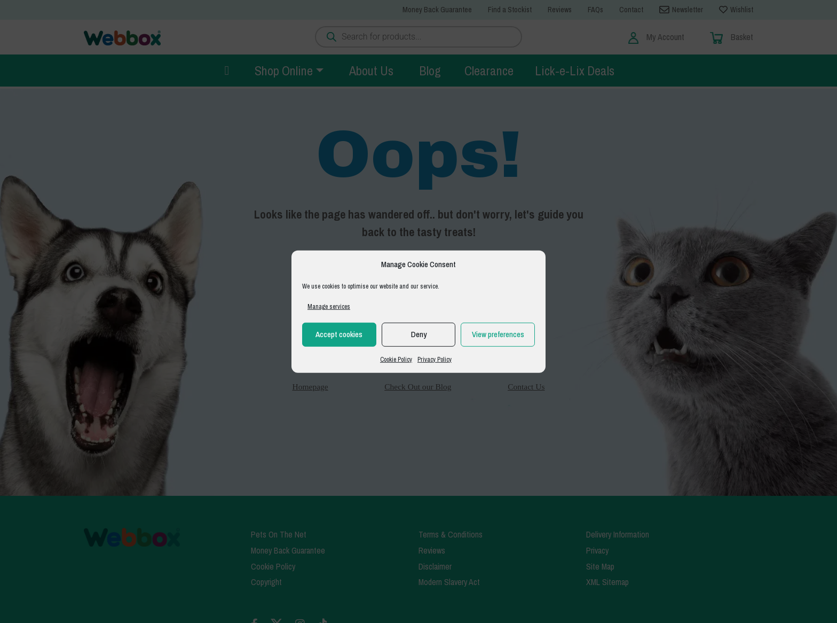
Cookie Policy (396, 359)
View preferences (498, 334)
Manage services (328, 306)
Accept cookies (338, 334)
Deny (419, 334)
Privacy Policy (434, 359)
